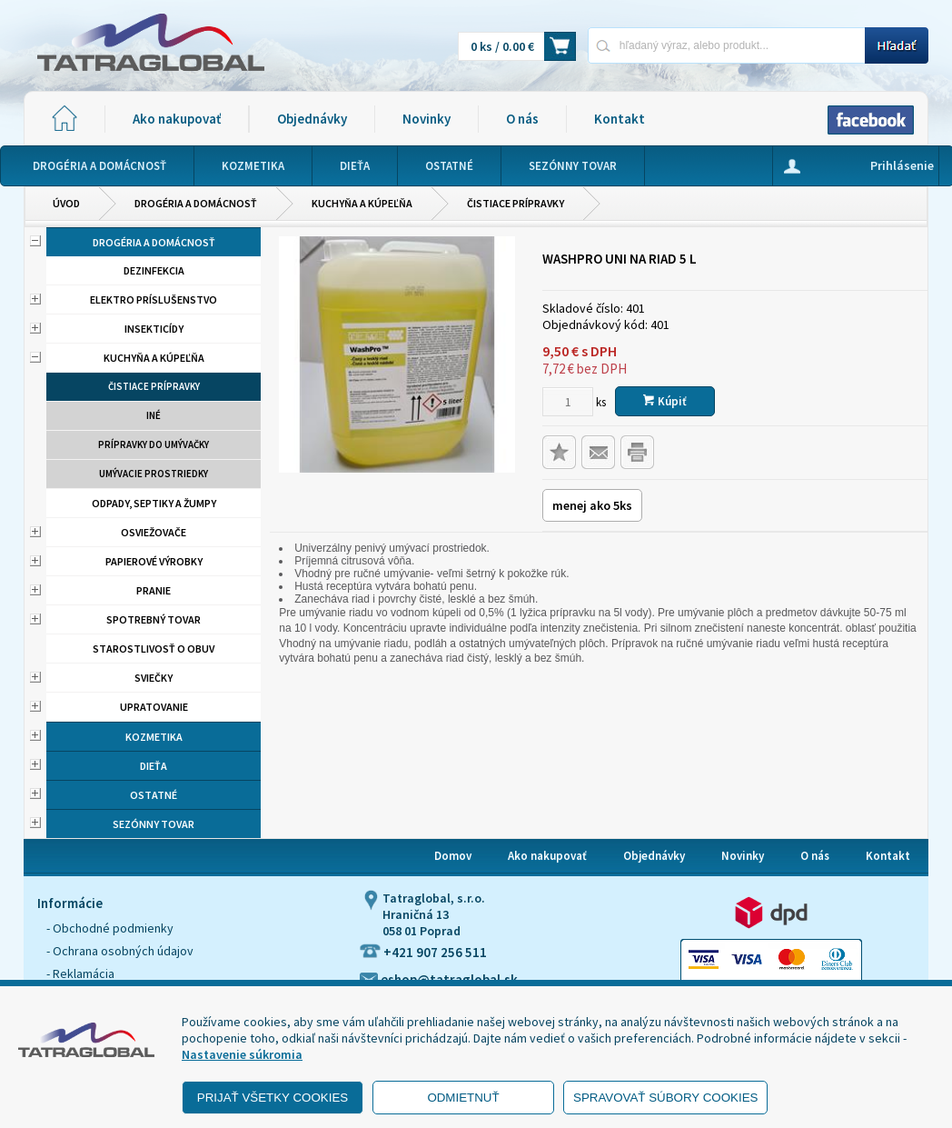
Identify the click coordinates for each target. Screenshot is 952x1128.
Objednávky (312, 118)
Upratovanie (154, 707)
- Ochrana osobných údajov (119, 951)
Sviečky (153, 677)
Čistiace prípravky (515, 203)
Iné (153, 415)
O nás (522, 118)
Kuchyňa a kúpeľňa (362, 203)
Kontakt (619, 118)
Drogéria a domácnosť (195, 203)
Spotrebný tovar (153, 619)
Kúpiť (665, 401)
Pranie (153, 590)
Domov (452, 855)
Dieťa (153, 766)
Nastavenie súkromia (242, 1054)
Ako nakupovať (177, 118)
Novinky (426, 118)
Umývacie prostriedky (153, 473)
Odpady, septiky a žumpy (154, 503)
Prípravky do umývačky (153, 444)
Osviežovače (153, 532)
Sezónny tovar (153, 824)
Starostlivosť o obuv (153, 648)
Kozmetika (154, 737)
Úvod (66, 203)
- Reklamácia (80, 973)
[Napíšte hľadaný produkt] (726, 45)
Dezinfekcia (154, 270)
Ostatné (153, 795)
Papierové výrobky (154, 561)
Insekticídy (153, 328)
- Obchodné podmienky (110, 928)
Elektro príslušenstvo (153, 299)
